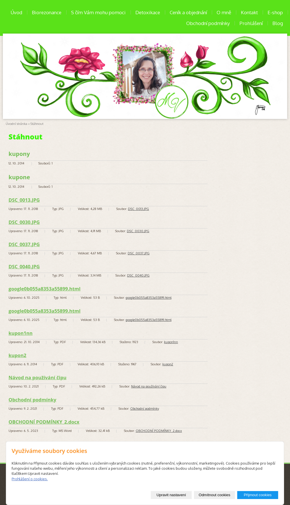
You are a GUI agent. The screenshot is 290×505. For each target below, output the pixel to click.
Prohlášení (251, 23)
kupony (19, 154)
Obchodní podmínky (208, 23)
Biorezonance (46, 12)
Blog (277, 23)
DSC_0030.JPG (24, 222)
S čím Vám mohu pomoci (98, 12)
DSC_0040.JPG (24, 266)
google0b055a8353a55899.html (44, 288)
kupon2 (17, 355)
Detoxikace (147, 12)
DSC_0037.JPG (24, 244)
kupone (19, 177)
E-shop (275, 12)
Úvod (16, 12)
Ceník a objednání (188, 12)
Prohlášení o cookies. (30, 479)
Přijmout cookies (258, 495)
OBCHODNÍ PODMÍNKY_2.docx (44, 422)
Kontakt (249, 12)
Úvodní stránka (16, 124)
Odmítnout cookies (214, 495)
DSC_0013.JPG (24, 200)
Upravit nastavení (171, 495)
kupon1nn (21, 333)
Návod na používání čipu (38, 377)
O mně (224, 12)
